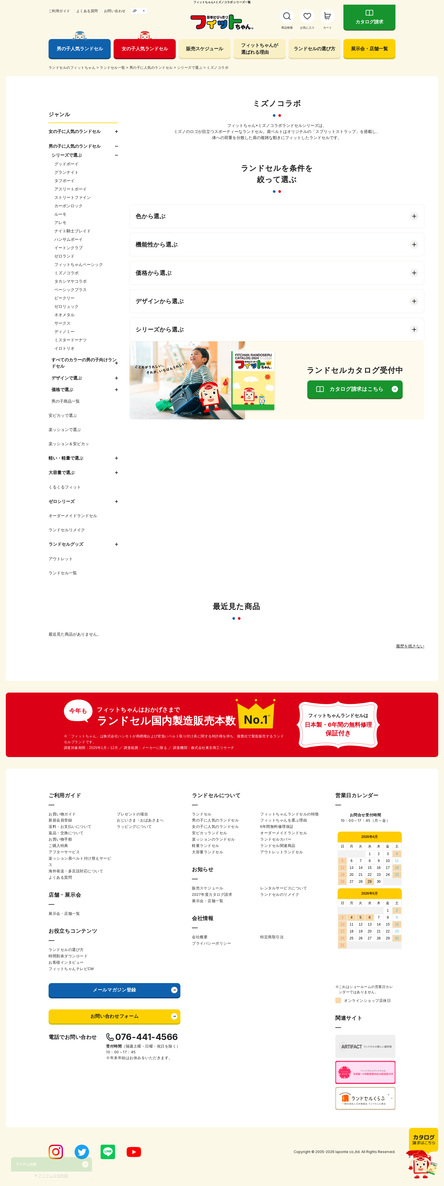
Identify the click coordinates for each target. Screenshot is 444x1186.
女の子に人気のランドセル (215, 826)
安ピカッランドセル (209, 833)
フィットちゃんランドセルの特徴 (289, 814)
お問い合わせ (115, 11)
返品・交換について (66, 833)
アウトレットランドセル (281, 852)
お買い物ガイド (62, 814)
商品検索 (287, 27)
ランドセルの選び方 (314, 48)
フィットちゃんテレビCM (71, 969)
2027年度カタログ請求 (212, 894)
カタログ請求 (369, 21)
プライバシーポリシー (211, 943)
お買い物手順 (60, 839)
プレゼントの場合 (132, 814)
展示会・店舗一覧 (369, 48)
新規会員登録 (60, 820)
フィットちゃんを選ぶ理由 (283, 820)
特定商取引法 (272, 937)
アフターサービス (64, 852)
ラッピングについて (134, 826)
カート (327, 27)
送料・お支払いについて (70, 826)
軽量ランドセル (205, 845)
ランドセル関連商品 (277, 845)
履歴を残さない (410, 646)
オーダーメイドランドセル (283, 833)
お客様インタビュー (66, 962)
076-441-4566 (146, 1037)
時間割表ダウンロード (68, 956)
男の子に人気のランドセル (215, 820)
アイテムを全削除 (53, 1176)
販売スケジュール (204, 48)
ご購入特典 (58, 845)
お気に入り (307, 27)
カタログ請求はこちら (357, 389)
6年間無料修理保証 (277, 826)
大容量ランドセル (207, 852)
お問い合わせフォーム (114, 1016)
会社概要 (200, 937)
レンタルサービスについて (283, 888)
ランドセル (202, 814)
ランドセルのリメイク (279, 894)
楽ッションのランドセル (213, 839)
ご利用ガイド (59, 11)
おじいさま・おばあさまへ (140, 820)
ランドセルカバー (275, 839)
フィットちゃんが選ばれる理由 (259, 48)
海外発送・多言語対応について (76, 871)
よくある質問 (87, 11)
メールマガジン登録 (114, 989)
